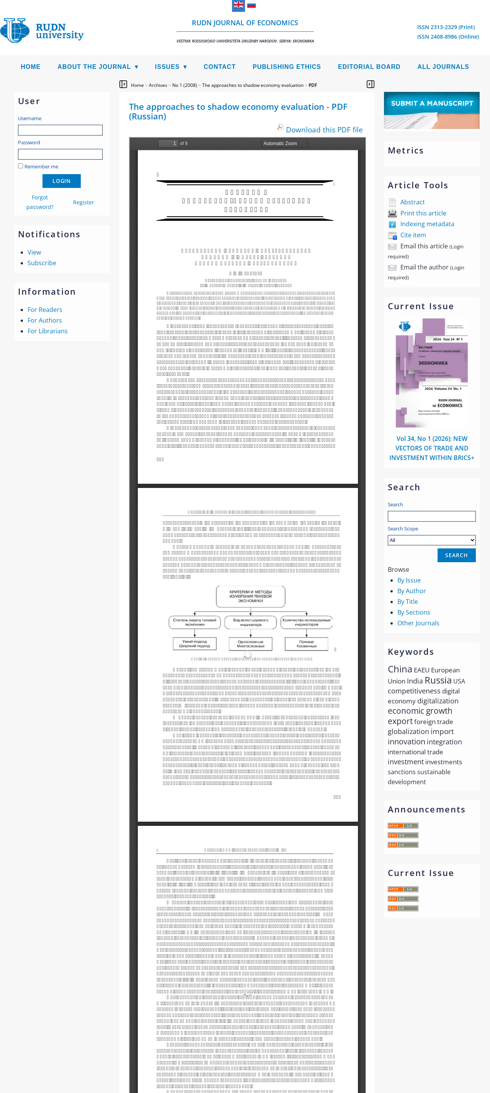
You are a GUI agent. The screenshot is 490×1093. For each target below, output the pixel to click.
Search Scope (432, 535)
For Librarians (48, 331)
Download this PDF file (324, 129)
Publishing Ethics (287, 67)
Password (29, 142)
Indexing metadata (427, 224)
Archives (158, 85)
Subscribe (42, 263)
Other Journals (418, 623)
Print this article (423, 213)
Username (29, 118)
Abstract (412, 202)
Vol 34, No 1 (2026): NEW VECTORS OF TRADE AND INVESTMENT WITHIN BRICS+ (431, 448)
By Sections (413, 612)
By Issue (409, 580)
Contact (220, 67)
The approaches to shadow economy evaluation (253, 85)
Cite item (413, 235)
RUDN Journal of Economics (245, 31)
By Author (411, 591)
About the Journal (94, 67)
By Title (407, 601)
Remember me (41, 166)
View (34, 252)
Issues (167, 67)
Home (31, 67)
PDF (313, 85)
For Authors (45, 320)
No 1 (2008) (184, 85)
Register (83, 202)
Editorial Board (369, 67)
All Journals (443, 67)
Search (395, 504)
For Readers (45, 309)
